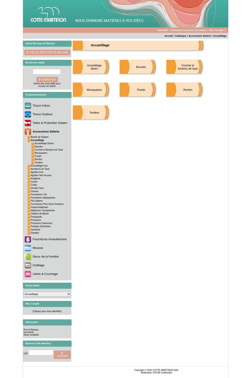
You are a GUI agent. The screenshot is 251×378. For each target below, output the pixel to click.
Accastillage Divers (44, 143)
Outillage (38, 265)
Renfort (38, 159)
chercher (47, 79)
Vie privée (29, 332)
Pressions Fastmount (41, 223)
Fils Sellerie (37, 201)
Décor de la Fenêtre (46, 256)
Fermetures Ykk (39, 194)
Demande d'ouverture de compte (188, 30)
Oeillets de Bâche (40, 213)
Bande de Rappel (39, 137)
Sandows (35, 229)
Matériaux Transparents (43, 210)
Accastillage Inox (39, 165)
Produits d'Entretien (41, 226)
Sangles (35, 233)
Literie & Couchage (45, 274)
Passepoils (36, 217)
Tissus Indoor (41, 105)
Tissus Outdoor (43, 114)
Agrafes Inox (37, 172)
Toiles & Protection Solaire (50, 123)
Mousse (38, 248)
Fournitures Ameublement (50, 239)
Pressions (36, 220)
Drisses (34, 191)
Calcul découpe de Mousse (48, 52)
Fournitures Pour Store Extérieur (47, 204)
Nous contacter (31, 335)
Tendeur (39, 162)
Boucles (39, 146)
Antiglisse (36, 178)
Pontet (38, 156)
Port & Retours (31, 329)
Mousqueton (41, 153)
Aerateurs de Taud (40, 169)
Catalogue (180, 36)
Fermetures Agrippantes (43, 197)
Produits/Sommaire (36, 95)
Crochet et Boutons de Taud (49, 150)
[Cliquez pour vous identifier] (47, 311)
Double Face (37, 188)
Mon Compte (216, 30)
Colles (34, 185)
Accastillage (220, 36)
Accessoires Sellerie (200, 36)
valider (62, 355)
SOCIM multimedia (162, 372)
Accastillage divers (94, 67)
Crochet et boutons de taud (188, 67)
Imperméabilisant (39, 207)
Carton (34, 181)
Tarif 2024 (162, 30)
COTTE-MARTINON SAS (165, 370)
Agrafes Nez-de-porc (41, 175)
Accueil (169, 36)
